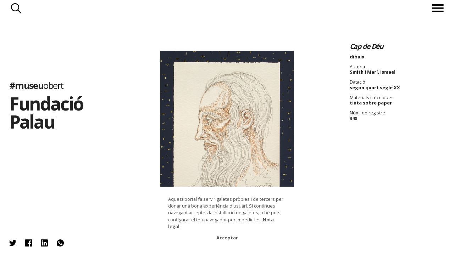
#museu (36, 85)
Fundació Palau (46, 112)
